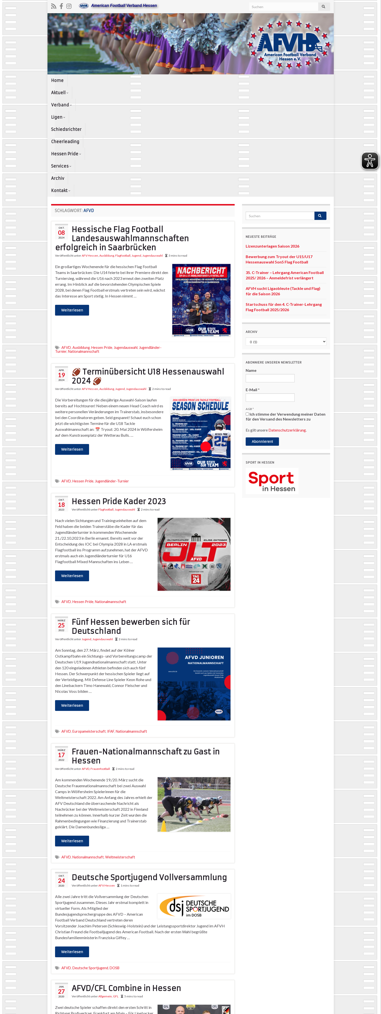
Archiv (290, 80)
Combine (87, 974)
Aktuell (79, 80)
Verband (106, 80)
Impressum (237, 1008)
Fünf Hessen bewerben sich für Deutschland (131, 517)
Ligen (131, 80)
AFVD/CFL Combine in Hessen (126, 878)
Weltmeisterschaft (120, 747)
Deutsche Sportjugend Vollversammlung (149, 767)
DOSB (114, 858)
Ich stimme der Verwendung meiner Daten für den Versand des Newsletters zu (285, 306)
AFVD (66, 237)
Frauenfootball (100, 659)
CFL (75, 974)
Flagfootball (122, 145)
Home (57, 80)
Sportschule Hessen (111, 974)
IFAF (110, 621)
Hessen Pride (234, 80)
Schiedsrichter (161, 80)
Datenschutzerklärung (287, 320)
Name (251, 260)
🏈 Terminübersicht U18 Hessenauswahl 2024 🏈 (148, 266)
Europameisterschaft (89, 621)
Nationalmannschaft (83, 241)
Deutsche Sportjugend (90, 858)
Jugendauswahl (152, 145)
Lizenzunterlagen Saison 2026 (272, 136)
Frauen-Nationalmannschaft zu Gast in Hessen (146, 646)
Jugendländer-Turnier (112, 371)
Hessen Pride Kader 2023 (119, 391)
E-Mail (253, 279)
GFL (115, 886)
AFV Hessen (90, 145)
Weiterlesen (72, 200)
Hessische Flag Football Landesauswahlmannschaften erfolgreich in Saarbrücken (122, 128)
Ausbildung (106, 145)
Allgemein (105, 886)
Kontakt (314, 80)
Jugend (136, 145)
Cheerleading (198, 80)
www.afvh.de (320, 1008)
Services (267, 80)
